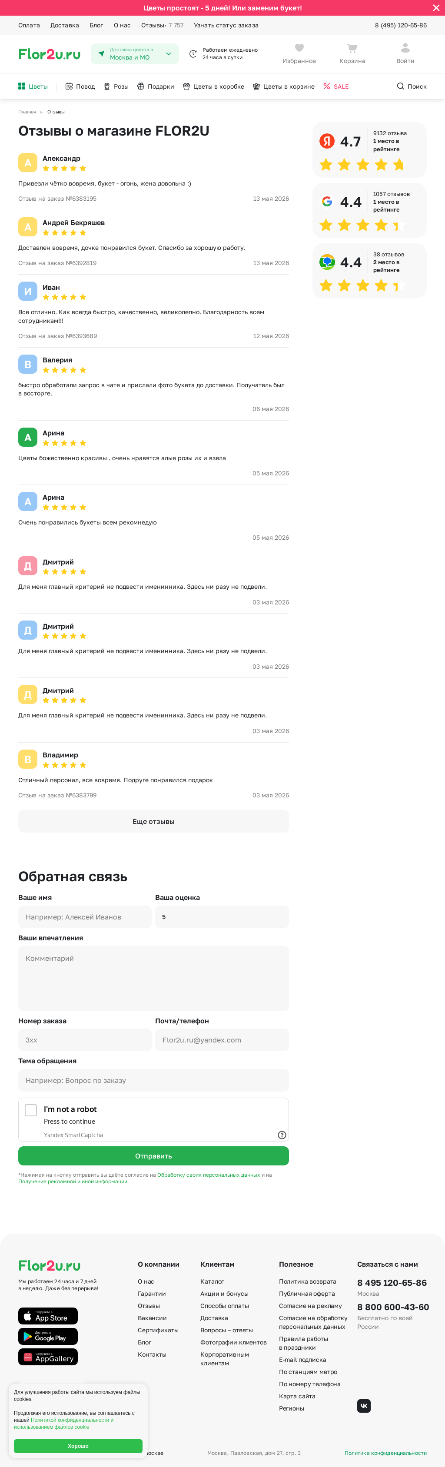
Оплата (29, 25)
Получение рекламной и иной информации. (73, 1181)
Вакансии (152, 1317)
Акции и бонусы (224, 1293)
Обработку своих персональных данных (209, 1175)
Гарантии (152, 1293)
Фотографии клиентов (233, 1342)
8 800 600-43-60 (392, 1306)
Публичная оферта (307, 1293)
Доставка (64, 25)
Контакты (152, 1354)
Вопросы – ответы (226, 1330)
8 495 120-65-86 (392, 1282)
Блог (96, 25)
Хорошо (78, 1446)
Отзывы (162, 25)
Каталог (212, 1281)
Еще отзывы (154, 821)
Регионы (291, 1408)
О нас (122, 25)
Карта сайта (297, 1396)
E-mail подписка (302, 1359)
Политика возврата (308, 1281)
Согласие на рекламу (310, 1305)
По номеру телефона (310, 1383)
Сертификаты (158, 1330)
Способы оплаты (224, 1305)
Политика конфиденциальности (386, 1453)
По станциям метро (308, 1371)
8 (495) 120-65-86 (401, 25)
